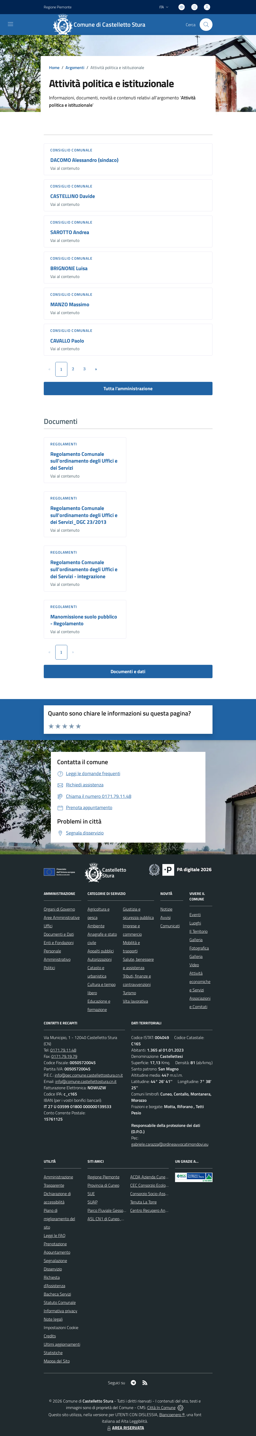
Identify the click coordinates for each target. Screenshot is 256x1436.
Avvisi (165, 917)
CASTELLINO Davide (72, 196)
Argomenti (75, 67)
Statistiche (53, 1352)
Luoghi (195, 923)
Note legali (53, 1319)
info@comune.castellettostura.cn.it (86, 1081)
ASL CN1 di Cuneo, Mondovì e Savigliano (123, 1219)
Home (54, 67)
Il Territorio (198, 931)
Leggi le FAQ (55, 1235)
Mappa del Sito (57, 1361)
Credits (50, 1336)
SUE (91, 1193)
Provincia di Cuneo (103, 1185)
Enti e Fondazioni (59, 942)
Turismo (129, 993)
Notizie (166, 909)
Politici (49, 967)
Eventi (195, 914)
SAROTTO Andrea (69, 232)
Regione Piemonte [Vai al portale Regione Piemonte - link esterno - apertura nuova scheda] (58, 7)
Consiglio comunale (71, 150)
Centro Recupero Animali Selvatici (159, 1210)
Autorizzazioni (100, 959)
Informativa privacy (60, 1311)
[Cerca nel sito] (206, 24)
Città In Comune (161, 1407)
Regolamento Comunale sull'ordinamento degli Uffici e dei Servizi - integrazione (83, 569)
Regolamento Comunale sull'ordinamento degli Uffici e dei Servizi (83, 461)
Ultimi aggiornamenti (62, 1344)
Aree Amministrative (62, 917)
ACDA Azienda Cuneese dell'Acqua (160, 1177)
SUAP (92, 1202)
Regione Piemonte (103, 1177)
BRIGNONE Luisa (69, 268)
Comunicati (170, 926)
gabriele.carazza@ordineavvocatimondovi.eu (169, 1144)
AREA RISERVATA (125, 1427)
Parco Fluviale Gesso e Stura (112, 1210)
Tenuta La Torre (143, 1202)
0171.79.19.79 (64, 1056)
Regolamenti (63, 444)
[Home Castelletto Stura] (102, 24)
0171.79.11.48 (63, 1050)
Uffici (48, 926)
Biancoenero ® (172, 1414)
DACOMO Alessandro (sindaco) (84, 160)
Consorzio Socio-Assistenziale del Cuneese (167, 1193)
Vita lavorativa (135, 1001)
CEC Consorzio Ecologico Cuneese (159, 1185)
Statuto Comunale (60, 1302)
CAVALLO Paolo (67, 341)
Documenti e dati (128, 671)
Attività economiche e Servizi (199, 981)
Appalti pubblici (101, 951)
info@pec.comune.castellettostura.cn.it (89, 1075)
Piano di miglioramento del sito (59, 1218)
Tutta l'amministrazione (128, 388)
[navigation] (10, 24)
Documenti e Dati (59, 934)
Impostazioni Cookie (61, 1327)
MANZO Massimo (69, 304)
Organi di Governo (59, 909)
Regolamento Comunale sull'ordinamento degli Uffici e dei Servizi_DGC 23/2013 (83, 515)
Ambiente (96, 926)
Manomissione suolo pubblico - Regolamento (83, 620)
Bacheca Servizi (57, 1294)
